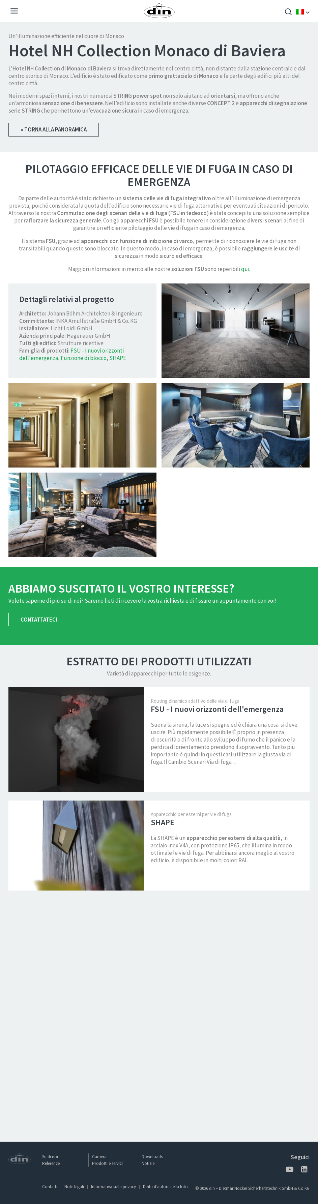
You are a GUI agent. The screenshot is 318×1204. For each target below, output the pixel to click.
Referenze (51, 1163)
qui (245, 501)
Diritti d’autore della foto (165, 1187)
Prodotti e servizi (107, 1163)
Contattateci (39, 851)
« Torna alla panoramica (54, 129)
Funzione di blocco (84, 590)
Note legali (74, 1187)
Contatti (49, 1187)
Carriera (99, 1157)
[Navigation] (14, 12)
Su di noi (50, 1157)
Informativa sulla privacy (113, 1187)
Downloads (152, 1157)
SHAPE (117, 590)
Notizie (148, 1163)
